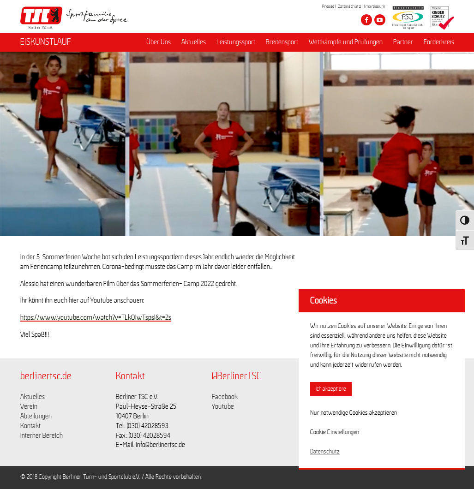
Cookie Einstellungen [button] (334, 432)
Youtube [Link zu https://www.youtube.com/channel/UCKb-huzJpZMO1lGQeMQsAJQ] (223, 406)
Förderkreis (439, 42)
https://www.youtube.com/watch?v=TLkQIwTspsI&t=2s (95, 317)
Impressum (374, 6)
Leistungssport (235, 42)
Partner (403, 42)
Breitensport (282, 42)
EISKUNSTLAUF (45, 42)
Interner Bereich (41, 435)
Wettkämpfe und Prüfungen (346, 42)
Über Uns (158, 42)
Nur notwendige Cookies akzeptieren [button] (353, 413)
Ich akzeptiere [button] (331, 389)
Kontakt (30, 425)
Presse (328, 6)
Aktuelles (193, 42)
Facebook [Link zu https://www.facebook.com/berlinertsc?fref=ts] (225, 396)
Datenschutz (349, 6)
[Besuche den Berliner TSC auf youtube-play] (379, 19)
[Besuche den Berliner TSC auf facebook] (366, 19)
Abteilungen (36, 416)
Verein (28, 406)
